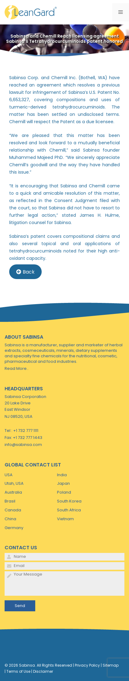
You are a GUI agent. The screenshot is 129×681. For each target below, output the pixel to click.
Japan (63, 483)
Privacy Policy (87, 665)
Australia (13, 492)
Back (25, 271)
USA (9, 475)
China (10, 519)
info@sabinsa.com (23, 444)
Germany (14, 528)
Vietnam (65, 519)
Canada (13, 510)
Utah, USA (14, 483)
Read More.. (16, 368)
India (62, 475)
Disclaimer (43, 671)
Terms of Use (18, 671)
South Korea (69, 501)
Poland (64, 492)
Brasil (10, 501)
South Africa (69, 510)
